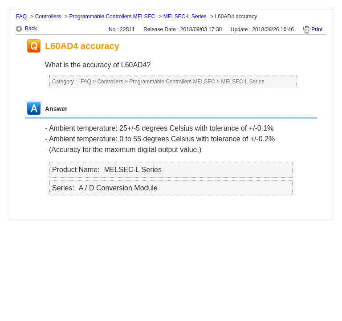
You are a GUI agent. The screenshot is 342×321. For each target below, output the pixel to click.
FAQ (21, 16)
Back (31, 28)
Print (316, 29)
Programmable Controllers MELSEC (112, 16)
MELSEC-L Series (185, 16)
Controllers (48, 16)
